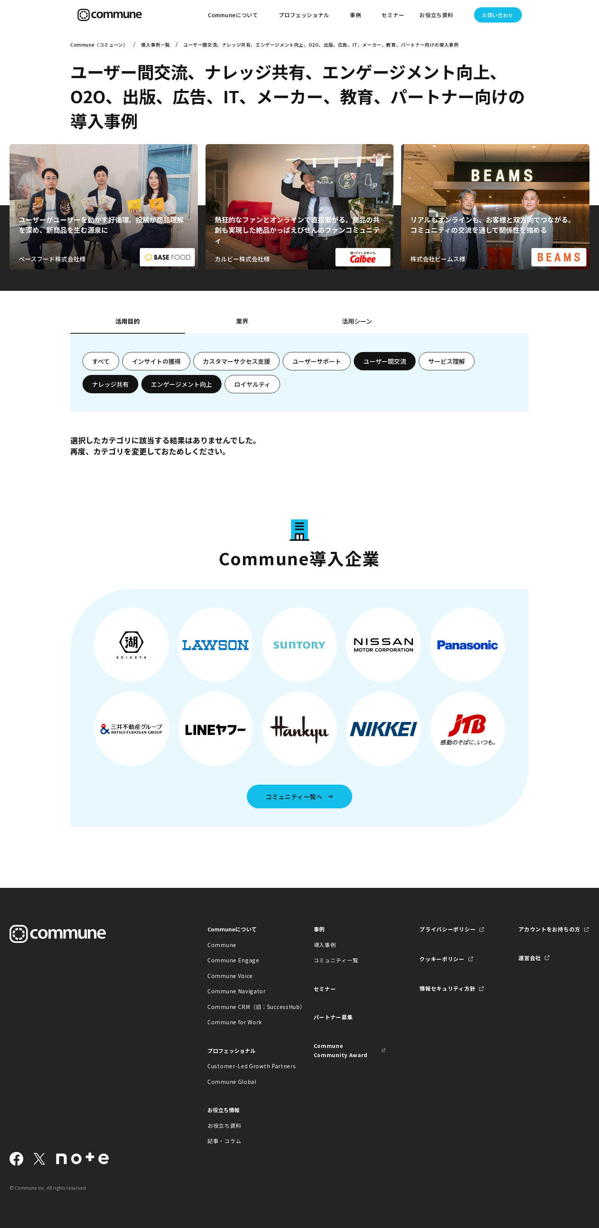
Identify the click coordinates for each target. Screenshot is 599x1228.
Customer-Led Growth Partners (243, 1066)
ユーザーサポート (316, 361)
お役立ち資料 (224, 1125)
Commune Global (231, 1081)
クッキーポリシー (442, 959)
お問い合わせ (497, 15)
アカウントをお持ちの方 (549, 929)
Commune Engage (233, 960)
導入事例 (325, 945)
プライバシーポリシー (447, 929)
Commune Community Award (341, 1050)
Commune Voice (230, 976)
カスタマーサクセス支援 (236, 361)
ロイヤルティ (252, 384)
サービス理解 (446, 361)
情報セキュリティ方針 (447, 988)
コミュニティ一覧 (336, 960)
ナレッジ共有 (110, 384)
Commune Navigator (236, 991)
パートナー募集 (333, 1017)
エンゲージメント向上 (181, 384)
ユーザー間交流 (384, 361)
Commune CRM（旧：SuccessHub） (243, 1007)
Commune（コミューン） (99, 44)
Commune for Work (234, 1022)
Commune (221, 945)
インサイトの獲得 (156, 361)
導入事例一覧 (155, 44)
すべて (101, 361)
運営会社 (529, 958)
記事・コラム (224, 1141)
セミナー (393, 15)
